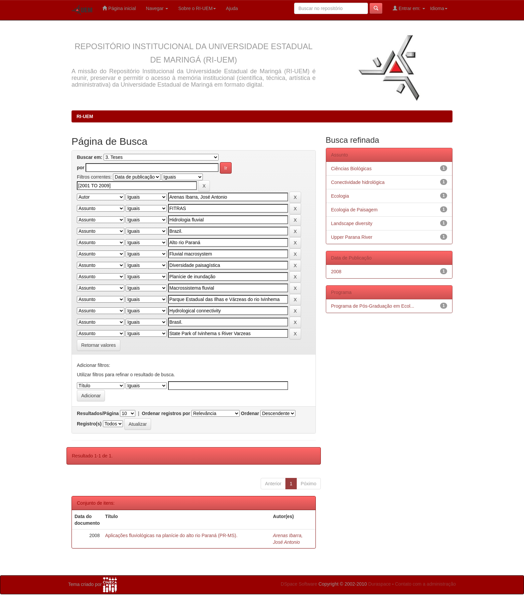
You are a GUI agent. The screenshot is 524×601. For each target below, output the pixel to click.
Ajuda (232, 8)
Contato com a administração (425, 584)
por (81, 167)
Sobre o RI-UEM (197, 8)
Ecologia (340, 196)
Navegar (157, 8)
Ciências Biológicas (351, 168)
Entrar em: (409, 8)
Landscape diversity (352, 223)
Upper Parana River (352, 237)
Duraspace (379, 584)
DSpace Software (299, 584)
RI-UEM (85, 116)
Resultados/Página (98, 413)
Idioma (438, 8)
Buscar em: (89, 157)
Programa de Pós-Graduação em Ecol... (372, 306)
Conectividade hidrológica (358, 182)
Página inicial (119, 8)
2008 (336, 271)
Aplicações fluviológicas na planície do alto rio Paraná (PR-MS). (171, 535)
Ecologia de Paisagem (354, 209)
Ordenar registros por (166, 413)
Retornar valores (98, 345)
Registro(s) (89, 423)
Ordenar (250, 413)
